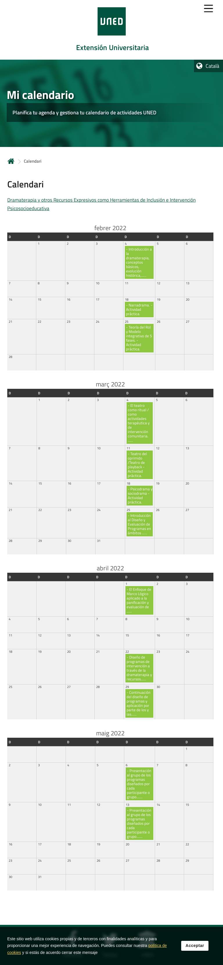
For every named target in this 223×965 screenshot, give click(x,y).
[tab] (111, 30)
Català (212, 66)
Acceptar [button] (195, 947)
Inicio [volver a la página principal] (11, 161)
